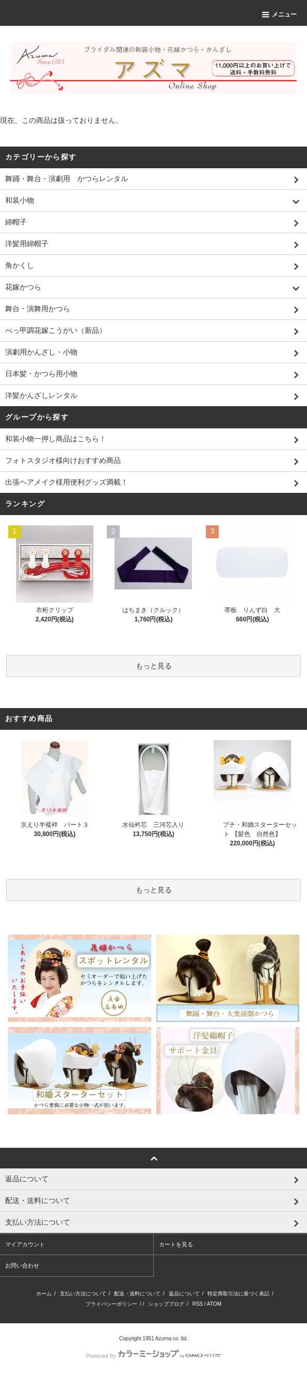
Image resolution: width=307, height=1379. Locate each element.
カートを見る (176, 1244)
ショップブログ (166, 1304)
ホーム (44, 1293)
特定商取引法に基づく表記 (238, 1293)
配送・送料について (137, 1293)
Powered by (153, 1356)
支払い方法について (83, 1293)
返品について (184, 1293)
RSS (197, 1304)
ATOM (214, 1304)
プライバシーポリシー (111, 1304)
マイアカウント (25, 1244)
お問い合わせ (22, 1265)
